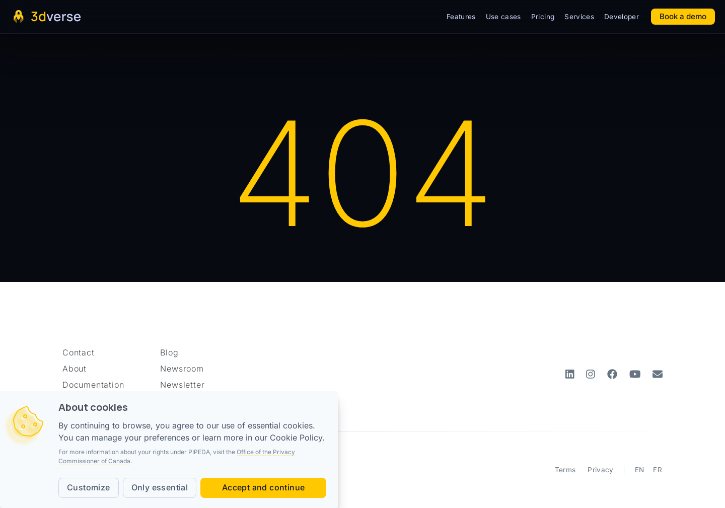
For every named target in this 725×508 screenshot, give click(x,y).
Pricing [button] (542, 17)
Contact (78, 352)
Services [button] (579, 17)
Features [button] (461, 17)
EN (639, 470)
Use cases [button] (503, 17)
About (74, 369)
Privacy (600, 470)
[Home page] (46, 16)
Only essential (159, 487)
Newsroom (181, 369)
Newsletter (182, 385)
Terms (565, 470)
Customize (88, 487)
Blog (169, 352)
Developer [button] (621, 17)
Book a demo (683, 16)
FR (657, 470)
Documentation (93, 385)
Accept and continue (263, 487)
